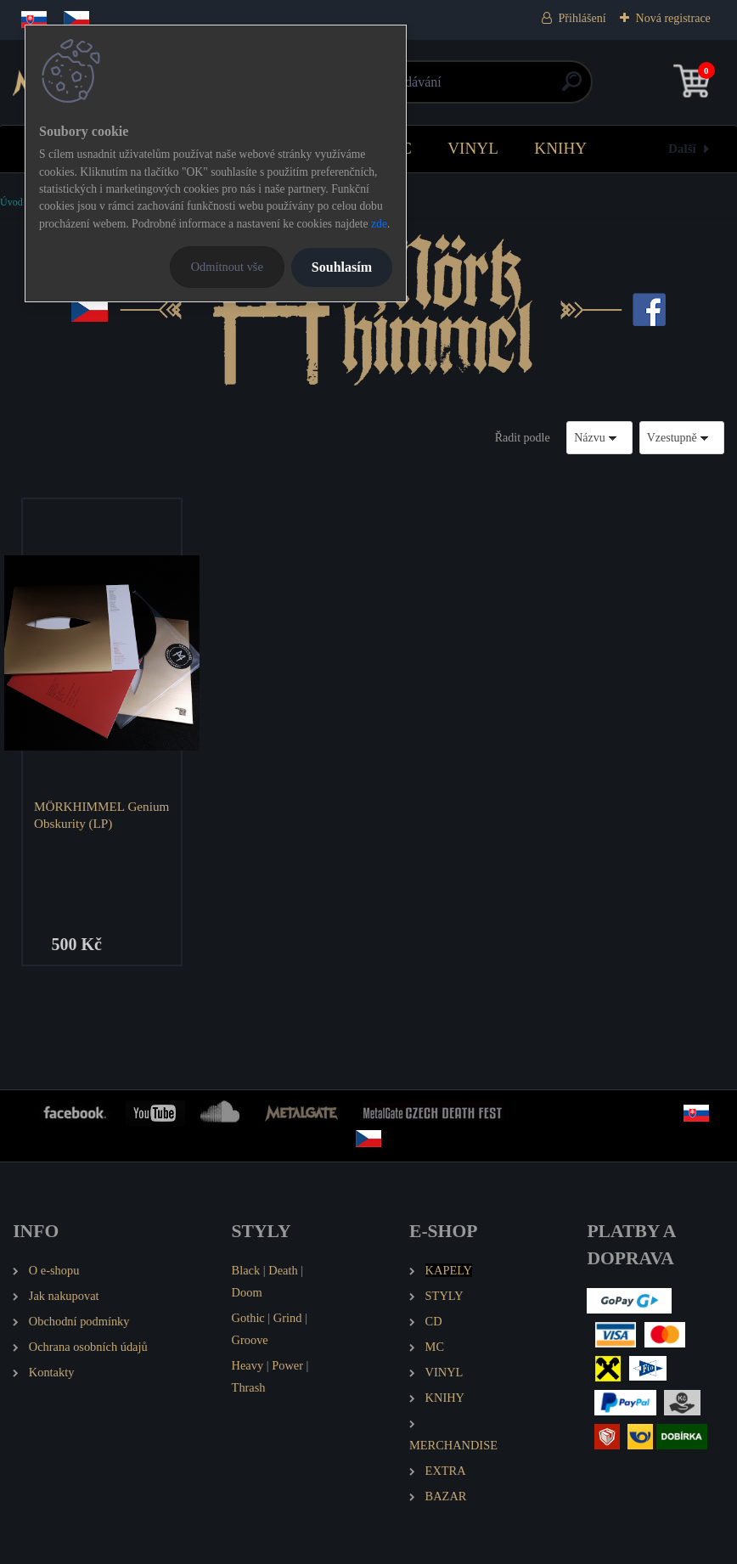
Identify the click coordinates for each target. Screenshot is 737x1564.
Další (682, 148)
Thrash (249, 1387)
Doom (247, 1292)
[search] (572, 87)
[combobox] (599, 437)
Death (282, 1270)
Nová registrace (673, 18)
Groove (250, 1340)
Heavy (248, 1365)
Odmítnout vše (227, 266)
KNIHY (560, 148)
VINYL (472, 148)
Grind (287, 1318)
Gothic (248, 1318)
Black (246, 1270)
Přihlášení (582, 18)
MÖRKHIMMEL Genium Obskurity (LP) (101, 814)
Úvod (11, 202)
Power (287, 1365)
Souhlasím (342, 267)
